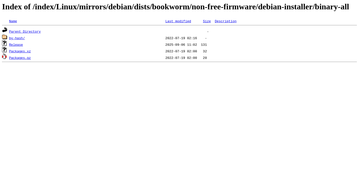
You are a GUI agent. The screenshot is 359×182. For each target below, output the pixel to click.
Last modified (178, 21)
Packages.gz (20, 57)
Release (16, 44)
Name (13, 21)
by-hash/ (17, 38)
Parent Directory (25, 31)
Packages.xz (20, 51)
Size (207, 21)
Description (226, 21)
